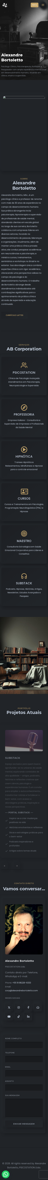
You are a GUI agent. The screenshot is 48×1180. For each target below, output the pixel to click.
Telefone (10, 1053)
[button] (6, 1174)
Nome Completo (13, 1038)
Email (8, 1067)
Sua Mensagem (12, 1095)
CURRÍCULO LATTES (14, 315)
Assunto (9, 1081)
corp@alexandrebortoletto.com (21, 990)
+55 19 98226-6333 (21, 982)
